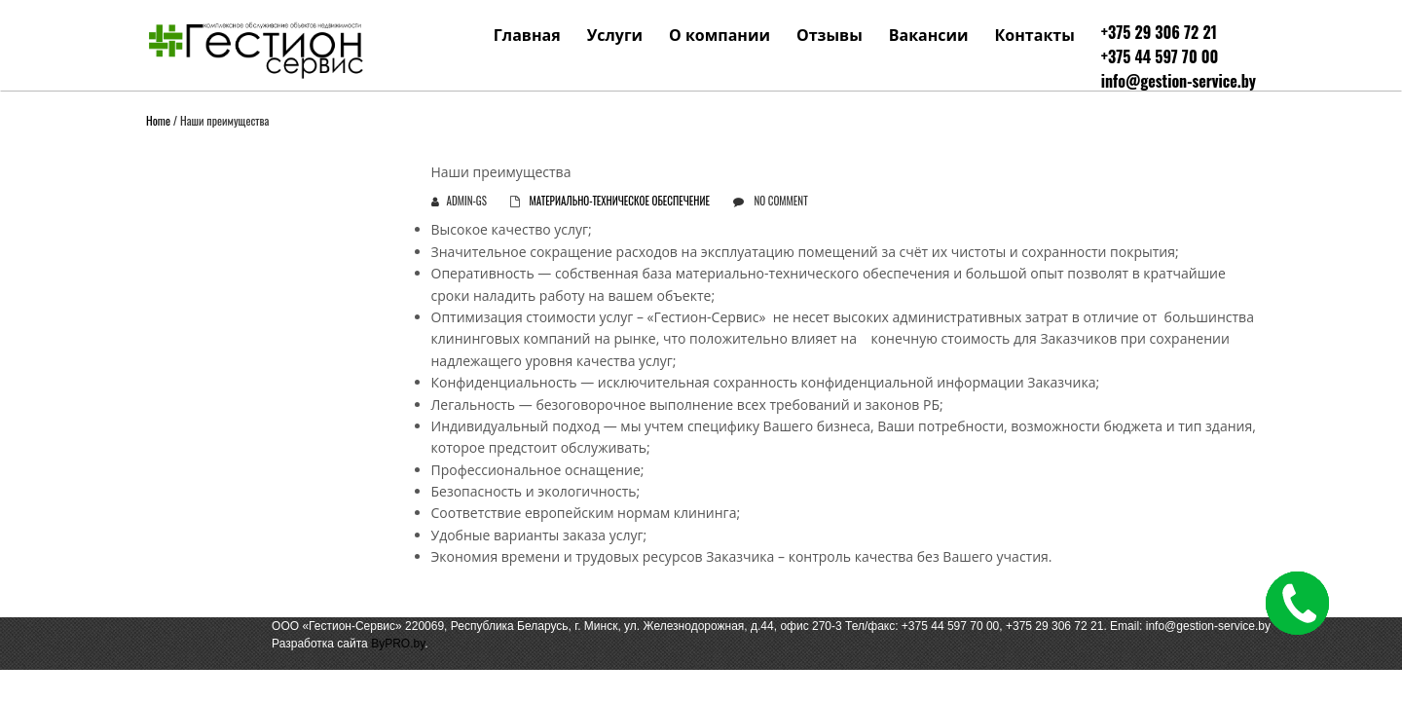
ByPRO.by (397, 643)
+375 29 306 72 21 (1159, 32)
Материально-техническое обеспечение (619, 200)
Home (158, 120)
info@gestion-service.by (1178, 80)
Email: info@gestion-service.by (1190, 626)
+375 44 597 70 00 (1160, 56)
